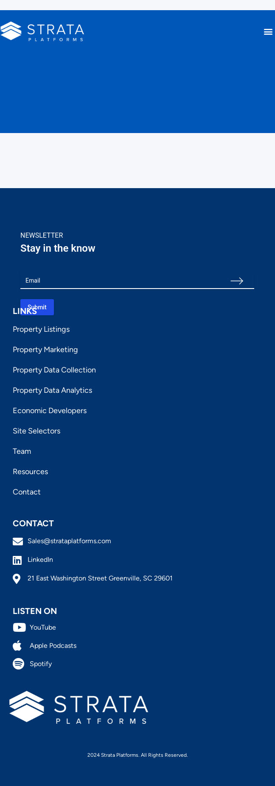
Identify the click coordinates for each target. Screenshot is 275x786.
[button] (268, 32)
